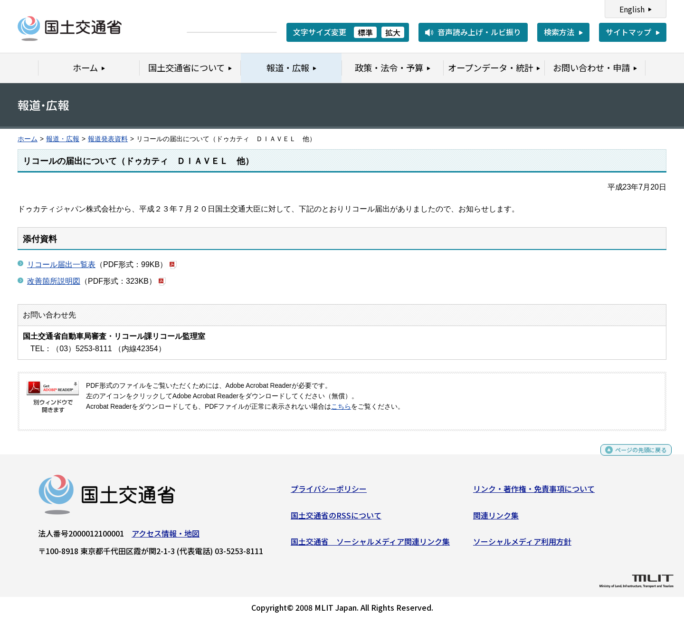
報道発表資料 (108, 139)
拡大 (392, 32)
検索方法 (559, 32)
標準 (365, 32)
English (632, 9)
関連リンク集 (496, 518)
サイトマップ (628, 32)
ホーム (28, 139)
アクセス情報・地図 (166, 537)
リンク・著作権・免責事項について (534, 492)
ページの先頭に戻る (633, 458)
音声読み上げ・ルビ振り (479, 32)
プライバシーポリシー (329, 492)
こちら (341, 406)
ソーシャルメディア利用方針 (522, 545)
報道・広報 (62, 139)
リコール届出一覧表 (61, 264)
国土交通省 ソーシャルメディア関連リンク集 (370, 545)
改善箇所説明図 (53, 281)
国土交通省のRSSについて (336, 518)
